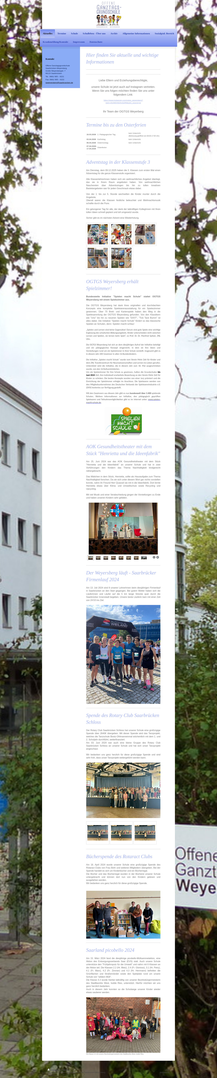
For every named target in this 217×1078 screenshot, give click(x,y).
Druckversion (55, 1070)
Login (167, 1070)
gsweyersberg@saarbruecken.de (59, 83)
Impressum (52, 1072)
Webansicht (164, 1072)
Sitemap (66, 1070)
